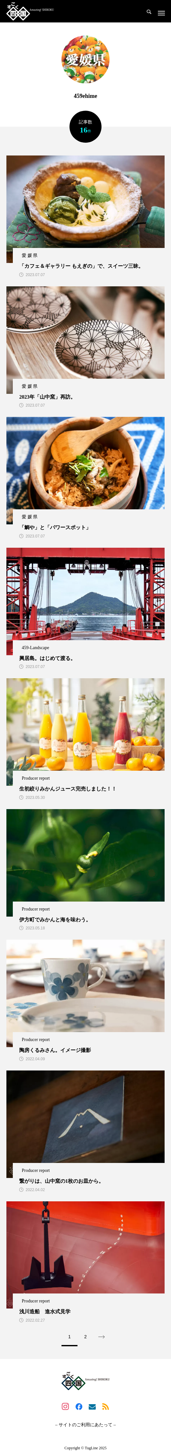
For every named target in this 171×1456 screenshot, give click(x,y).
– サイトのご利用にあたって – (85, 1425)
